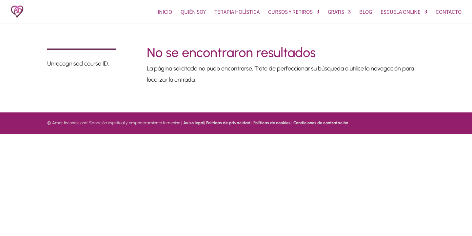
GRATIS (336, 12)
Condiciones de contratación (320, 122)
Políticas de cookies (271, 122)
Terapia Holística (237, 12)
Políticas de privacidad (228, 122)
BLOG (365, 12)
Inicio (165, 12)
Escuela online (401, 12)
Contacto (449, 12)
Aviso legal (193, 122)
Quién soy (193, 12)
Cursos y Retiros (290, 12)
